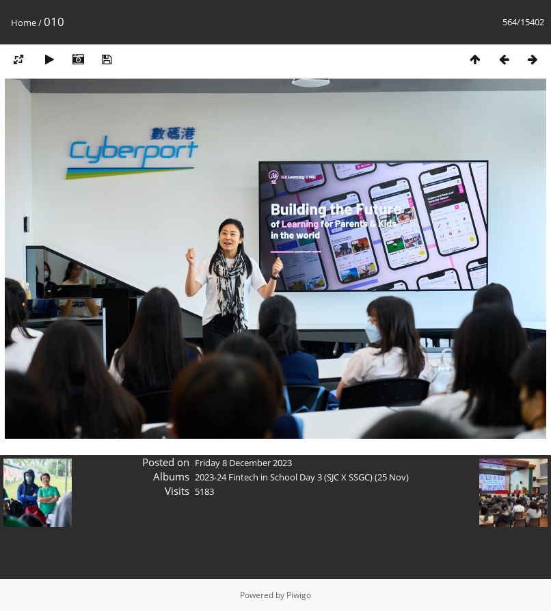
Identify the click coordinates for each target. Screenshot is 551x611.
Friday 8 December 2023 (243, 463)
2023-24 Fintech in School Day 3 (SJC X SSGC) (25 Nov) (302, 477)
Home (23, 22)
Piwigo (298, 595)
